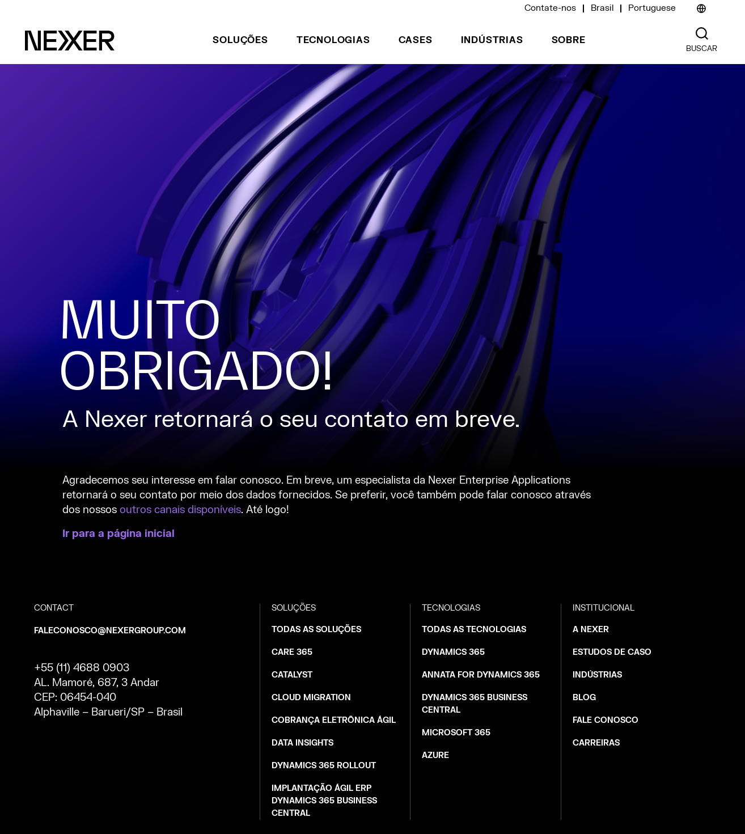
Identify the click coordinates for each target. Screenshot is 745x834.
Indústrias (492, 40)
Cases (416, 40)
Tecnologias (333, 40)
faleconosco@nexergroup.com (110, 631)
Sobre (569, 40)
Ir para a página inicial (118, 533)
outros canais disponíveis (180, 510)
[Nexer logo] (70, 40)
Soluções (240, 40)
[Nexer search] (702, 34)
